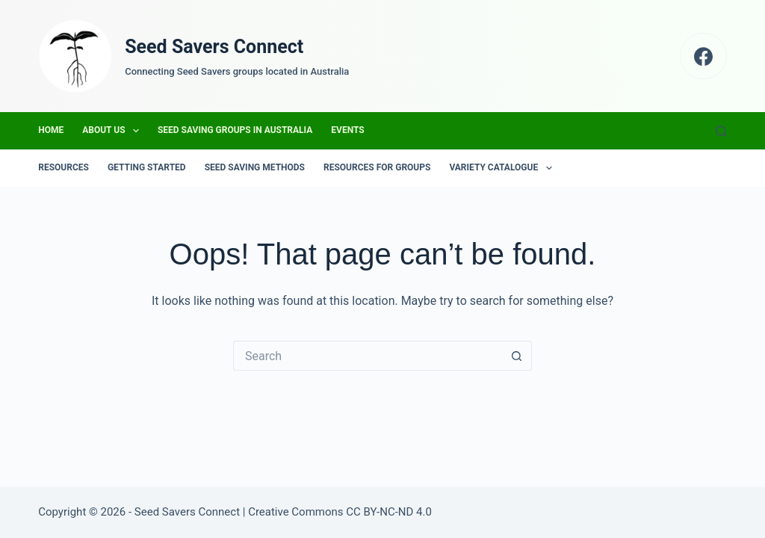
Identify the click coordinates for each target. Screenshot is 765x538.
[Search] (721, 131)
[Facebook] (703, 56)
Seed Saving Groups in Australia (235, 130)
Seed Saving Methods (255, 167)
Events (347, 130)
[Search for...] (367, 356)
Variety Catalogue (503, 168)
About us (113, 131)
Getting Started (147, 167)
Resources (63, 167)
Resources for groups (376, 167)
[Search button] (517, 356)
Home (51, 130)
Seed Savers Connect (214, 47)
